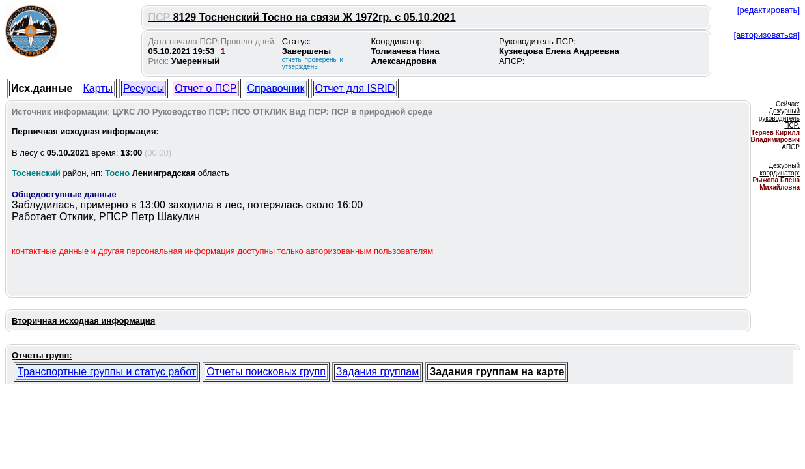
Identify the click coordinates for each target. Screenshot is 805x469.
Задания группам (377, 371)
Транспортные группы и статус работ (107, 371)
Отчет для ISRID (355, 88)
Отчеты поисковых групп (266, 371)
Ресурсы (143, 88)
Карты (98, 88)
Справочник (276, 88)
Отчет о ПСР (205, 88)
